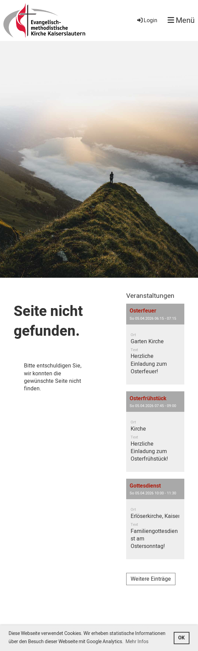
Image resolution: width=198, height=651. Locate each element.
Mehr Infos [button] (137, 641)
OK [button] (181, 637)
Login (146, 20)
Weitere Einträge (151, 579)
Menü (181, 20)
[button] (155, 344)
